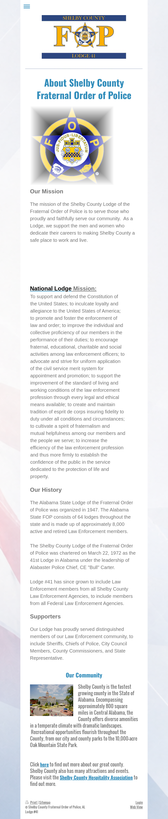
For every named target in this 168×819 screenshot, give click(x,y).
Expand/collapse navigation (84, 6)
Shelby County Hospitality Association (96, 777)
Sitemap (44, 802)
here (44, 764)
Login (139, 802)
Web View (136, 806)
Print (31, 802)
